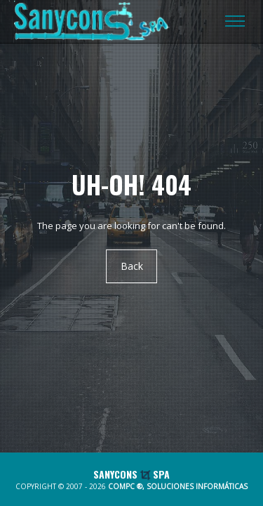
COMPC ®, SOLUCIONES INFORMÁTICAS (178, 486)
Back (132, 266)
